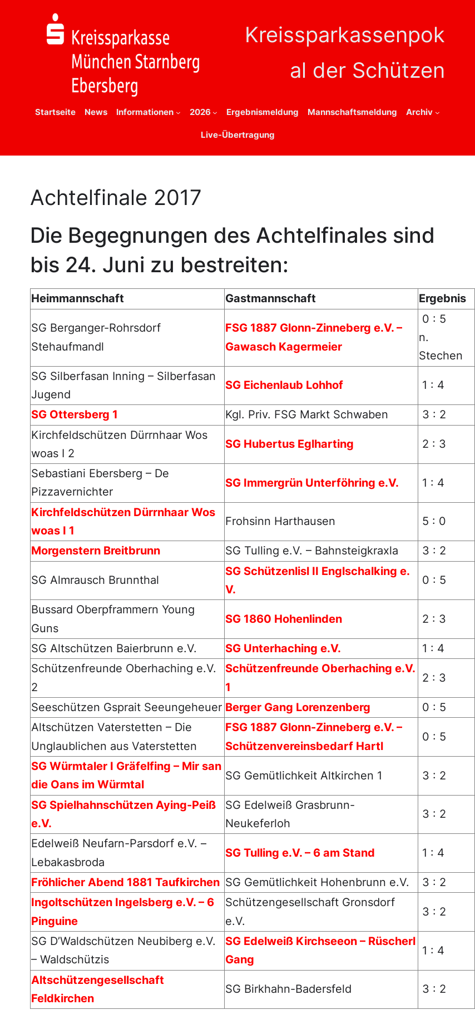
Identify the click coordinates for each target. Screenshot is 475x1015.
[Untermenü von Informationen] (178, 112)
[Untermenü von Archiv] (437, 112)
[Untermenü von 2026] (214, 112)
